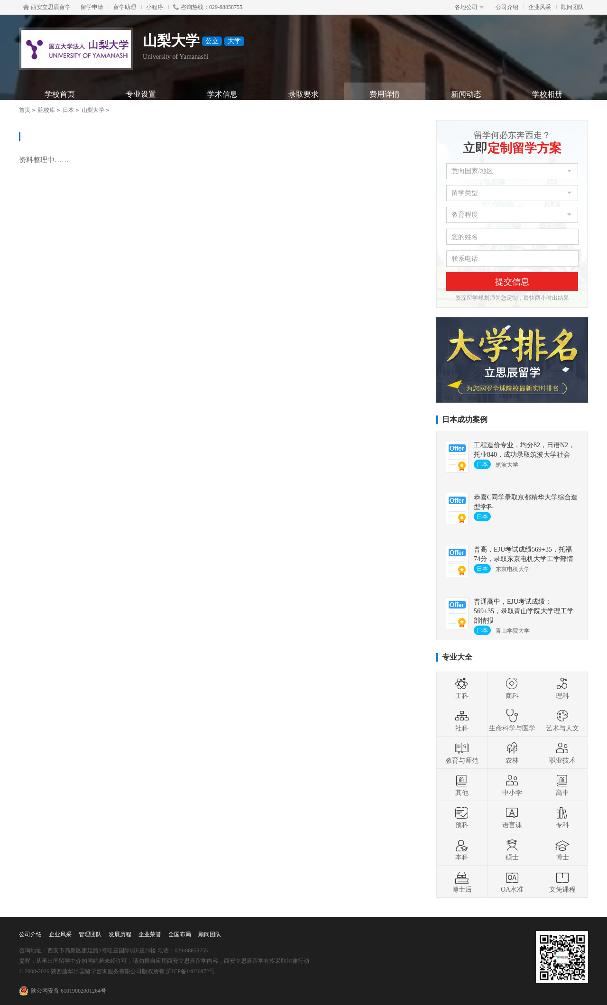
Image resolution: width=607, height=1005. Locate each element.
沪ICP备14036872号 (190, 971)
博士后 (462, 881)
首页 (24, 110)
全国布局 (179, 934)
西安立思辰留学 (47, 7)
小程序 (154, 7)
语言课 (512, 817)
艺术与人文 (562, 720)
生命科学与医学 (512, 720)
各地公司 (469, 7)
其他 (462, 785)
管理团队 (90, 934)
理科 (562, 688)
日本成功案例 (464, 419)
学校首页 (60, 94)
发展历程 (120, 934)
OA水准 (512, 881)
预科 (462, 817)
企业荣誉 (149, 934)
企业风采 (539, 7)
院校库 (46, 110)
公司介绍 (507, 7)
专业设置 (141, 94)
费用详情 (384, 94)
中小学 (512, 785)
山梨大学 (93, 110)
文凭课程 (562, 881)
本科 (462, 849)
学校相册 (547, 94)
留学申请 (92, 7)
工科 (462, 688)
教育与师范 (461, 752)
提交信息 (512, 281)
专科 (562, 817)
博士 (562, 849)
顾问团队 (572, 7)
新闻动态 (466, 94)
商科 (512, 688)
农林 (512, 752)
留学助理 (124, 7)
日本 (68, 110)
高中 (562, 785)
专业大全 (457, 657)
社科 (462, 720)
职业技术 (562, 752)
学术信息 (222, 94)
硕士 (512, 849)
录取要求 (303, 94)
